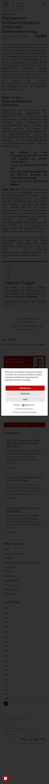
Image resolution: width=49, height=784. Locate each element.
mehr (25, 399)
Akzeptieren (25, 388)
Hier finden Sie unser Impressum (24, 409)
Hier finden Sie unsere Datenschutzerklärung (24, 412)
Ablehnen (25, 393)
